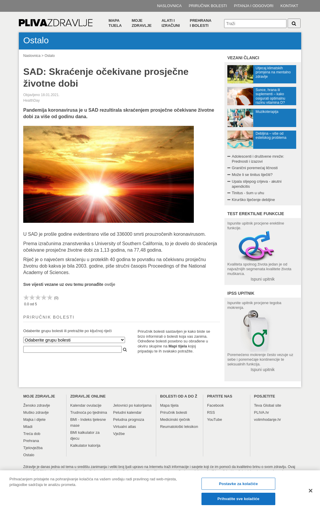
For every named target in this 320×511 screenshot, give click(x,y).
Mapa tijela (115, 23)
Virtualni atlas (124, 426)
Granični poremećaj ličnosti (255, 168)
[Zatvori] (310, 491)
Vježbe (119, 433)
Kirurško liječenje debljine (253, 199)
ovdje (109, 284)
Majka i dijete (34, 419)
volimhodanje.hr (267, 419)
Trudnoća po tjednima (88, 412)
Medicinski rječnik (175, 419)
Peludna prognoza (128, 419)
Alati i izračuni (170, 23)
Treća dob (31, 433)
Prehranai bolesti (200, 23)
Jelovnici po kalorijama (132, 405)
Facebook (215, 405)
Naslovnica (169, 6)
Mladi (27, 426)
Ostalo (49, 56)
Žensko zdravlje (36, 405)
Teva (258, 405)
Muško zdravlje (36, 412)
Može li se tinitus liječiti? (252, 174)
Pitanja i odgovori (254, 6)
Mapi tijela (178, 346)
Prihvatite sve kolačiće (238, 500)
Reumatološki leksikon (179, 426)
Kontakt (289, 6)
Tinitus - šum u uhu (248, 193)
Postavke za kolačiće (238, 485)
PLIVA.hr (261, 412)
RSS (211, 412)
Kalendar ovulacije (85, 405)
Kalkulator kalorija (85, 445)
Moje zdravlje (142, 23)
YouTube (214, 419)
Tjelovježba (33, 448)
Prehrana (31, 441)
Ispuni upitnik (263, 279)
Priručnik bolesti (208, 6)
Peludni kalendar (127, 412)
